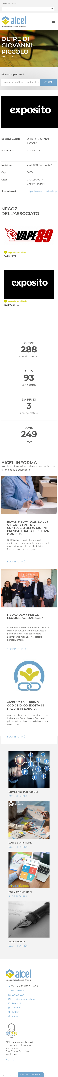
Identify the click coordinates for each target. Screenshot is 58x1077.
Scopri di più (18, 796)
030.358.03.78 (18, 990)
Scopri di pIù (16, 561)
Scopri (10, 1060)
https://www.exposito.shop (42, 191)
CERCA (48, 82)
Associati (6, 3)
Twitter (15, 1012)
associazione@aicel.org (23, 999)
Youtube (16, 1016)
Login (14, 3)
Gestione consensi (31, 1074)
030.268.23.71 (18, 995)
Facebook (17, 1003)
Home (4, 56)
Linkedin (16, 1007)
